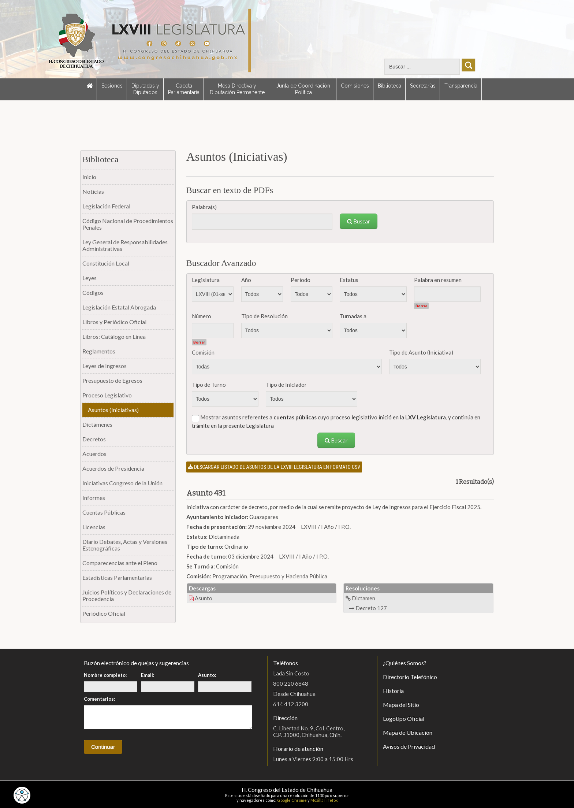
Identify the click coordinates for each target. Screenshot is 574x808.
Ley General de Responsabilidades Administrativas (125, 245)
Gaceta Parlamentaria (184, 89)
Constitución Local (105, 263)
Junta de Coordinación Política (303, 89)
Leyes (89, 277)
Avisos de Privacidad (409, 746)
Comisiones (355, 86)
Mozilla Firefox (324, 800)
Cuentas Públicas (104, 512)
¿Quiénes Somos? (404, 662)
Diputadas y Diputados (145, 89)
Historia (393, 690)
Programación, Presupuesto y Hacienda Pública (269, 576)
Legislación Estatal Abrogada (119, 307)
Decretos (94, 438)
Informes (93, 497)
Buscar (358, 221)
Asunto (200, 598)
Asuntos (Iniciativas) (113, 409)
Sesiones (112, 86)
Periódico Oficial (103, 613)
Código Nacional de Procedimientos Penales (127, 224)
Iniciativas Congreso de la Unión (122, 482)
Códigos (93, 292)
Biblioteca (389, 86)
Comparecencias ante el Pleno (119, 562)
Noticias (93, 191)
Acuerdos (94, 453)
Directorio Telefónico (410, 676)
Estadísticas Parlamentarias (117, 577)
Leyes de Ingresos (104, 365)
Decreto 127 (368, 608)
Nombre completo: (105, 675)
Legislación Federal (106, 206)
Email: (147, 675)
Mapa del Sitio (401, 704)
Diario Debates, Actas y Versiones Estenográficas (124, 545)
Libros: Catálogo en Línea (114, 336)
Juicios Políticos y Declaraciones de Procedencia (126, 595)
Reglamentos (98, 351)
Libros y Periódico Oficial (114, 321)
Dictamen (360, 598)
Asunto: (207, 675)
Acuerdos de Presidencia (113, 468)
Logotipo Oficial (403, 718)
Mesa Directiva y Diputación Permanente (237, 89)
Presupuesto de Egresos (112, 380)
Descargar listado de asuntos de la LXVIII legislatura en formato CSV (274, 467)
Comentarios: (99, 699)
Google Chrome (292, 800)
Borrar (421, 306)
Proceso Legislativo (107, 395)
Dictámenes (97, 424)
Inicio (89, 176)
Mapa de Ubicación (407, 732)
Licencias (93, 526)
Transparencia (460, 86)
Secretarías (423, 86)
